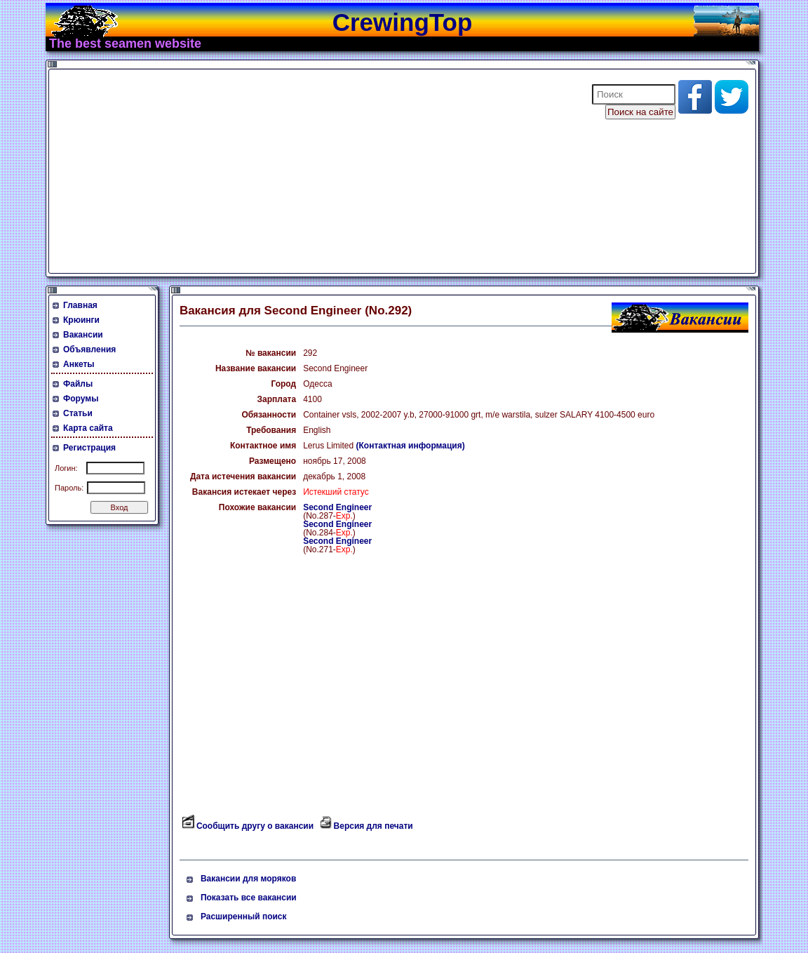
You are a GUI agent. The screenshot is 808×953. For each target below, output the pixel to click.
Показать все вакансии (249, 897)
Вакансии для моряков (248, 879)
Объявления (89, 349)
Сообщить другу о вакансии (255, 826)
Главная (80, 305)
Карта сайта (88, 428)
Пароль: (69, 488)
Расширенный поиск (244, 916)
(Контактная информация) (410, 446)
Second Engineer (337, 507)
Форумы (80, 399)
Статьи (78, 413)
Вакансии (83, 335)
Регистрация (89, 448)
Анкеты (79, 364)
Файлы (78, 384)
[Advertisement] (311, 171)
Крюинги (81, 320)
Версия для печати (373, 826)
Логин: (66, 468)
